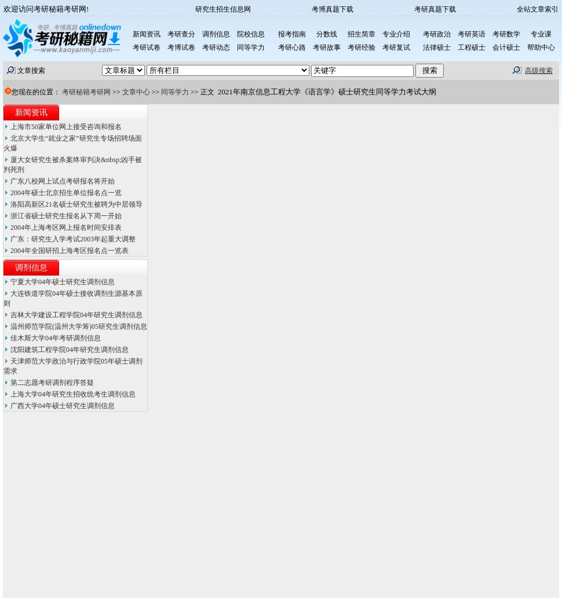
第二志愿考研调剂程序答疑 (52, 383)
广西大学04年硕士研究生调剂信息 (62, 406)
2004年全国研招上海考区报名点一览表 (69, 251)
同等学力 (175, 92)
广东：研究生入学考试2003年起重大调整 (73, 239)
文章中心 (136, 92)
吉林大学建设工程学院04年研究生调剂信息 (76, 315)
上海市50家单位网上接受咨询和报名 (66, 127)
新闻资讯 (31, 112)
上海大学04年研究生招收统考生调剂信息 (73, 394)
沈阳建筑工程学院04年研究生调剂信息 (69, 350)
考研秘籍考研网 (86, 92)
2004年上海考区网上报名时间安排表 (66, 227)
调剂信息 (31, 267)
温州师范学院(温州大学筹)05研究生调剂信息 (78, 326)
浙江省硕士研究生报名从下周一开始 (66, 216)
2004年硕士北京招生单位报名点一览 (66, 193)
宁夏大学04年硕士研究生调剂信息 (62, 282)
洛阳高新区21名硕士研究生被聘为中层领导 (76, 204)
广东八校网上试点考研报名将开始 (62, 181)
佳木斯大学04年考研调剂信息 (55, 338)
